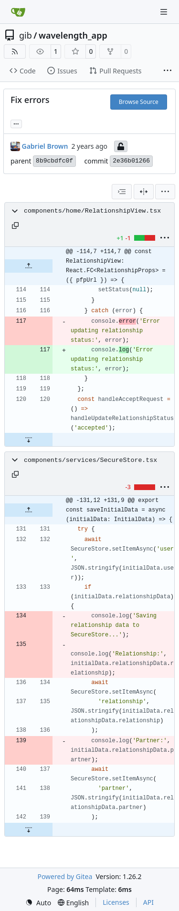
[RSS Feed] (15, 51)
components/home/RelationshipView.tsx (92, 211)
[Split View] (144, 191)
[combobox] (122, 191)
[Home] (18, 11)
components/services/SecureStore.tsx (90, 460)
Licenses (116, 902)
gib (25, 35)
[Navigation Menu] (164, 12)
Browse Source (138, 102)
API (148, 902)
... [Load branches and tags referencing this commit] (16, 123)
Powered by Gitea (64, 876)
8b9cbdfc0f (54, 160)
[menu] (165, 191)
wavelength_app (73, 35)
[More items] (167, 71)
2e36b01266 (131, 160)
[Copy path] (15, 225)
